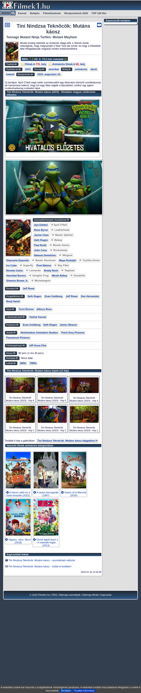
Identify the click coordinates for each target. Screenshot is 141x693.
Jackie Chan (41, 314)
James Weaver (68, 404)
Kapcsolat (106, 674)
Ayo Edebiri (41, 304)
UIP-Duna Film (37, 425)
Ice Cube (11, 345)
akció (94, 69)
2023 (28, 69)
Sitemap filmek (90, 674)
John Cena (40, 330)
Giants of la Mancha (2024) (73, 574)
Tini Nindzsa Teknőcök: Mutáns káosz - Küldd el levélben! (39, 646)
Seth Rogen (41, 319)
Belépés (35, 13)
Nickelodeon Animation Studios (39, 412)
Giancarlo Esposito (17, 340)
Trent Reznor (26, 389)
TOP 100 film (98, 13)
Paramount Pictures (18, 417)
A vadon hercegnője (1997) (45, 574)
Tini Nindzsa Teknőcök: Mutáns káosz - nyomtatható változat (41, 640)
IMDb (23, 443)
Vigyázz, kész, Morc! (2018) (18, 621)
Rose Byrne (41, 309)
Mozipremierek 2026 (76, 13)
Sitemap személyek (69, 674)
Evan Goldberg (53, 376)
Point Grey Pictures (72, 412)
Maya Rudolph (67, 340)
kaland (10, 74)
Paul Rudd (40, 325)
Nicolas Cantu (14, 350)
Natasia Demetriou (45, 335)
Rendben (66, 690)
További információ (84, 690)
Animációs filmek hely (67, 64)
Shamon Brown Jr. (17, 360)
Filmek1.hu (44, 674)
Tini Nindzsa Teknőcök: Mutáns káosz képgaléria (67, 520)
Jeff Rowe (28, 368)
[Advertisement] (51, 97)
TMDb (33, 443)
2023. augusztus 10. (49, 74)
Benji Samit (13, 381)
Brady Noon (51, 350)
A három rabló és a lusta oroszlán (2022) (18, 574)
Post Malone (43, 345)
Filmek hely (33, 64)
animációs (81, 69)
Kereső (22, 13)
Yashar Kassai (37, 396)
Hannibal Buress (16, 355)
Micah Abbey (59, 355)
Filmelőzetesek (52, 13)
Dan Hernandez (90, 376)
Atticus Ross (44, 389)
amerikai (54, 69)
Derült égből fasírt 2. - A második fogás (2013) (46, 622)
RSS (54, 674)
